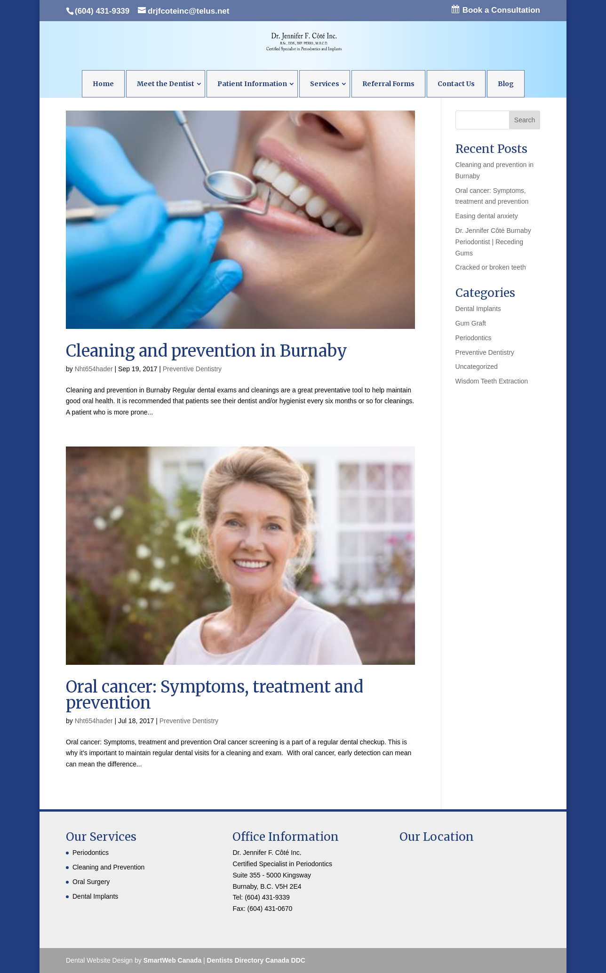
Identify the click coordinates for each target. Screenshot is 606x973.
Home (103, 84)
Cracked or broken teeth (490, 267)
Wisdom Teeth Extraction (491, 381)
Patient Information (252, 84)
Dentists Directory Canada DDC (256, 960)
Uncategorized (476, 366)
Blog (506, 84)
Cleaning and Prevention (108, 867)
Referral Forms (388, 84)
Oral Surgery (91, 881)
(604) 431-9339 (102, 11)
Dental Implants (478, 308)
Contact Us (456, 84)
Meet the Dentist (165, 84)
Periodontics (473, 338)
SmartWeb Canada (171, 960)
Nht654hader (94, 369)
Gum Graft (470, 323)
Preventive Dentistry (192, 369)
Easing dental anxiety (486, 216)
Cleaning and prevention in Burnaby (206, 351)
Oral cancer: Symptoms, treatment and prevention (214, 695)
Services (324, 84)
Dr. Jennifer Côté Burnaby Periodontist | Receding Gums (493, 242)
